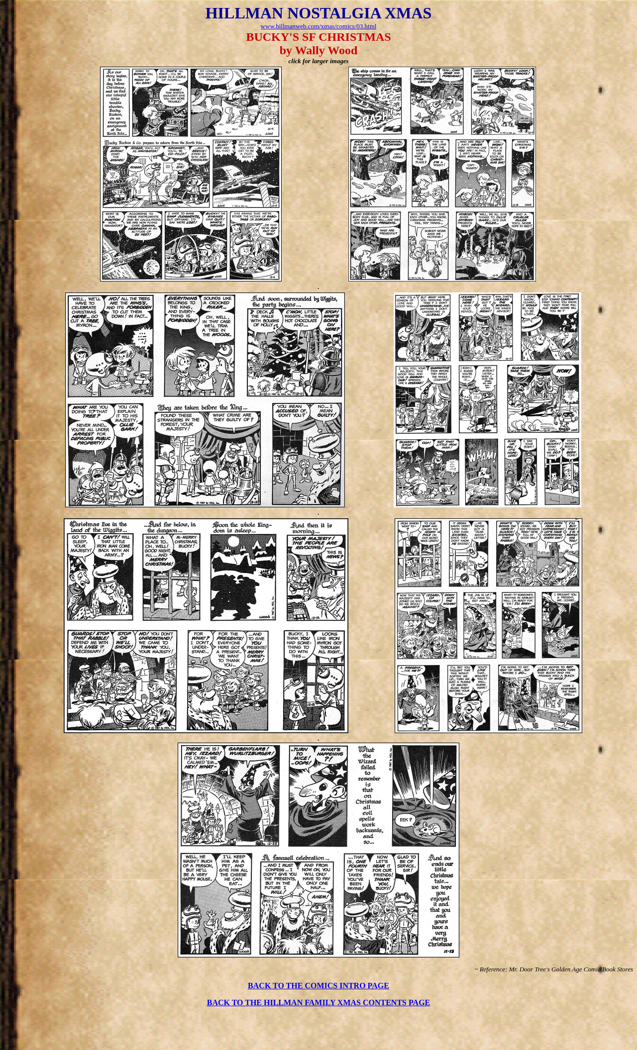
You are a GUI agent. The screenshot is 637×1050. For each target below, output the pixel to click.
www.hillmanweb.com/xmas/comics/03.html (319, 26)
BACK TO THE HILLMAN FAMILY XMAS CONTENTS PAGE (318, 1002)
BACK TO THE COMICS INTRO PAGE (318, 985)
